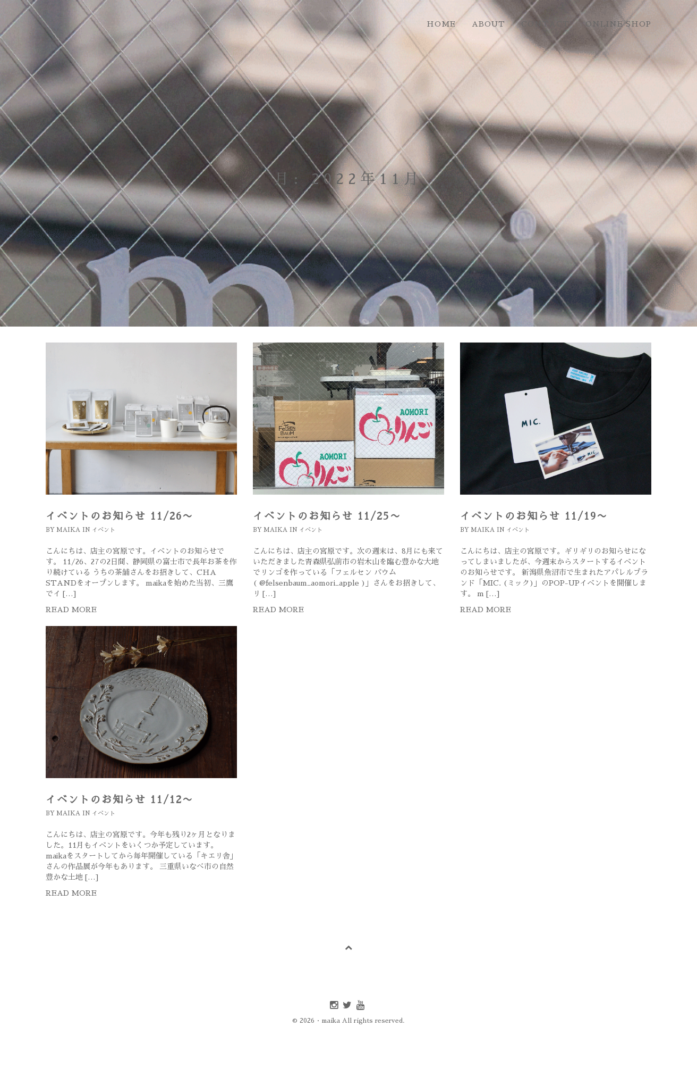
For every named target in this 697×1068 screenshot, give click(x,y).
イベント (103, 530)
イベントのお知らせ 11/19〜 (534, 516)
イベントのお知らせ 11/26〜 (119, 516)
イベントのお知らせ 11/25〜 (327, 516)
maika (68, 530)
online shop (618, 24)
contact (545, 24)
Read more (71, 609)
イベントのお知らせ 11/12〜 (119, 800)
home (441, 24)
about (488, 24)
